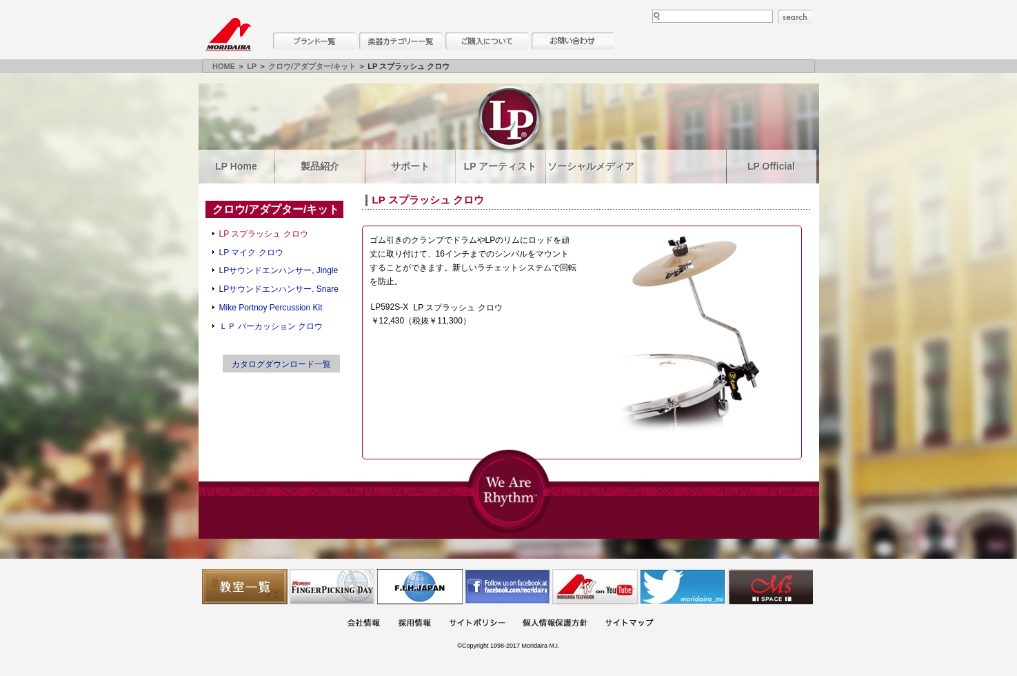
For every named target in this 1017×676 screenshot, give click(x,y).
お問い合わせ (573, 41)
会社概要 (363, 624)
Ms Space (770, 586)
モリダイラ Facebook (507, 586)
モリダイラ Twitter (682, 586)
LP (251, 66)
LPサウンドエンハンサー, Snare (279, 289)
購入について (486, 41)
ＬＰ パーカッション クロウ (271, 326)
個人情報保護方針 (555, 624)
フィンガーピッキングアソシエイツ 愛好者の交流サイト (332, 586)
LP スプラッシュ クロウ (263, 234)
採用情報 (414, 624)
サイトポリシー (477, 624)
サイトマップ (628, 624)
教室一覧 (245, 586)
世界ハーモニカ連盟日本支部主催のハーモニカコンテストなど (420, 586)
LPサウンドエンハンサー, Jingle (279, 270)
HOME (223, 66)
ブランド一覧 (314, 41)
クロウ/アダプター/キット (312, 66)
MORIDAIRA (228, 34)
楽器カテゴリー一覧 (400, 41)
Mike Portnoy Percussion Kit (271, 307)
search (795, 16)
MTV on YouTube (595, 586)
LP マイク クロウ (251, 252)
